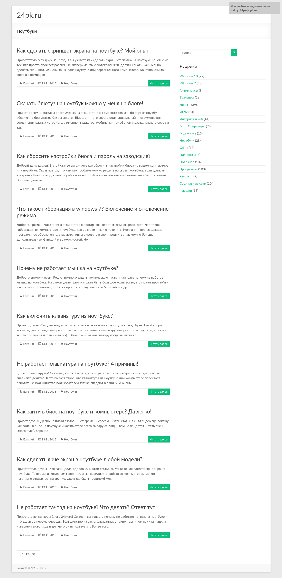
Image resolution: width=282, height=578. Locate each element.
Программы (188, 169)
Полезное (187, 162)
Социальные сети (193, 183)
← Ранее (28, 554)
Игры (184, 112)
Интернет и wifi (191, 119)
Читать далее (159, 83)
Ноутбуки (70, 83)
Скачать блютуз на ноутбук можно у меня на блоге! (80, 103)
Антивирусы (189, 90)
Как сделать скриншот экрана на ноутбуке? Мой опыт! (84, 50)
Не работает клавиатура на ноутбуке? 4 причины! (77, 363)
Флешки (186, 190)
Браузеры (187, 97)
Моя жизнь (188, 133)
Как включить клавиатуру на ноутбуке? (65, 316)
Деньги (185, 104)
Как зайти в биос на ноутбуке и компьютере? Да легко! (84, 411)
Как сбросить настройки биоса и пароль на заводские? (84, 156)
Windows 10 (189, 76)
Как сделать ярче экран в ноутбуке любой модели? (80, 459)
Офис (184, 147)
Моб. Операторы (192, 126)
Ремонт (185, 176)
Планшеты (188, 155)
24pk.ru (29, 14)
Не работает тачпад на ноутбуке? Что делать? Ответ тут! (87, 507)
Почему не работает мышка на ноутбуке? (67, 268)
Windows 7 (188, 83)
